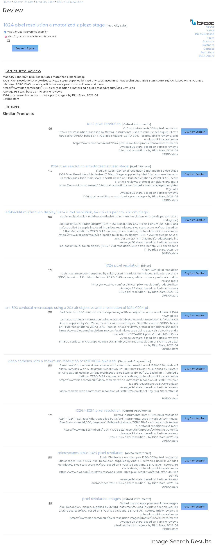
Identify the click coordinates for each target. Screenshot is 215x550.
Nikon (146, 265)
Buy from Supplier (25, 48)
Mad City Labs (117, 25)
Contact (209, 48)
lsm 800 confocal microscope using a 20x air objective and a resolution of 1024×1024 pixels (79, 308)
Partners (208, 45)
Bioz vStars (206, 56)
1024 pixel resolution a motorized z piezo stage (89, 166)
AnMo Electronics (138, 453)
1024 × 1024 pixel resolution (98, 411)
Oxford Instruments (136, 124)
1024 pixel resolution (104, 124)
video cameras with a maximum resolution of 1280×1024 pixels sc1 (62, 361)
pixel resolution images (101, 499)
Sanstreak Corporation (134, 361)
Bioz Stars (207, 52)
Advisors (208, 41)
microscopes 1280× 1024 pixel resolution (90, 453)
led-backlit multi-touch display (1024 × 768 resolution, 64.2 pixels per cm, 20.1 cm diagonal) (79, 212)
